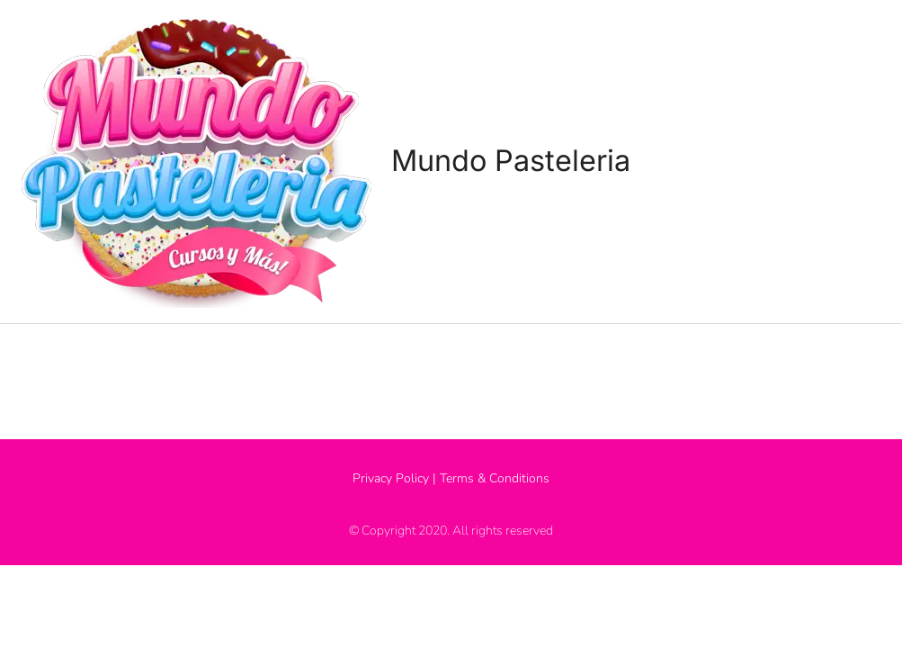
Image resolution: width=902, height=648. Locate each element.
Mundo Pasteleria (518, 160)
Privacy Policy (391, 475)
